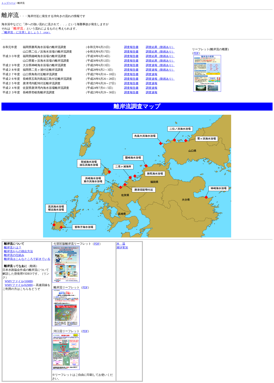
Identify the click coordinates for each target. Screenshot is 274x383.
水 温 (120, 243)
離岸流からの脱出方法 (18, 251)
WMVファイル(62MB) (19, 285)
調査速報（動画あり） (160, 65)
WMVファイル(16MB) (19, 281)
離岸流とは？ (12, 247)
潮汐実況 (122, 247)
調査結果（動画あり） (160, 47)
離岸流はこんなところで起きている (27, 258)
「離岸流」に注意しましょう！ (26, 32)
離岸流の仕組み (14, 255)
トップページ (8, 3)
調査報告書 (131, 47)
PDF (196, 53)
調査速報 (151, 74)
